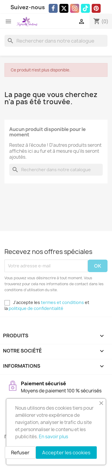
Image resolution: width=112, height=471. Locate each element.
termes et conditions (62, 302)
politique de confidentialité (36, 308)
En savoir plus (53, 436)
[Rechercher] (56, 41)
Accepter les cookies (66, 452)
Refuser (20, 452)
